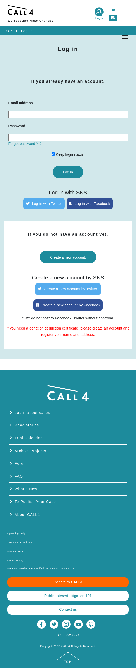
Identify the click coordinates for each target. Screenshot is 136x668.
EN (113, 18)
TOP (8, 31)
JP (113, 10)
